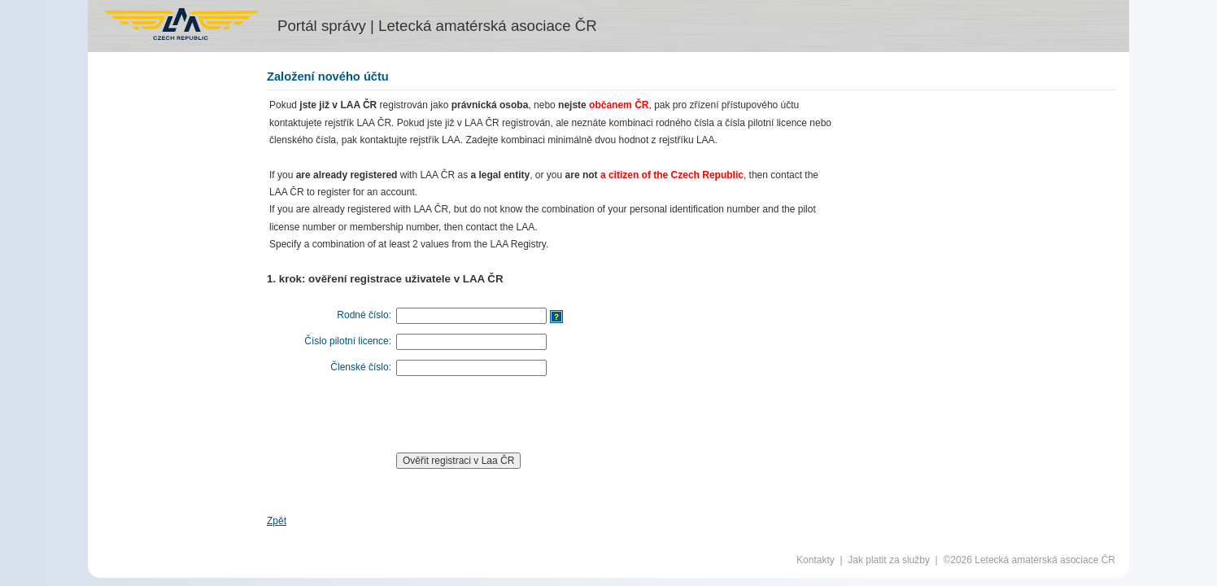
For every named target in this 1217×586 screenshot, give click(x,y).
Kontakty (815, 560)
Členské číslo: (360, 367)
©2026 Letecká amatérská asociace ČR (1029, 560)
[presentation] (518, 414)
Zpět (276, 521)
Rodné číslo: (364, 315)
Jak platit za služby (889, 560)
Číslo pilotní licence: (347, 341)
